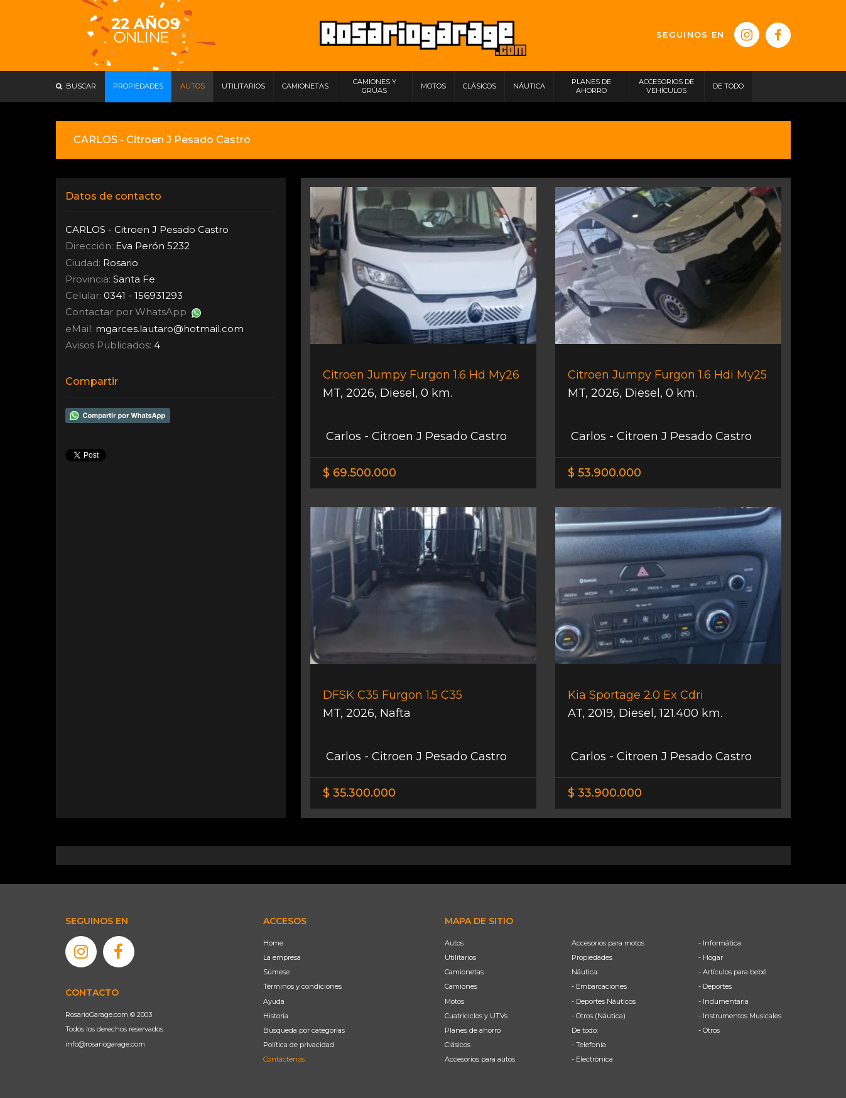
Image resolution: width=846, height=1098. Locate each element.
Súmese (276, 971)
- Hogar (710, 957)
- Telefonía (589, 1044)
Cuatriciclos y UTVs (476, 1015)
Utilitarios (460, 957)
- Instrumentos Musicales (739, 1015)
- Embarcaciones (599, 986)
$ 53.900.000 (604, 473)
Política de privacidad (298, 1044)
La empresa (282, 957)
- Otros (709, 1030)
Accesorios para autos (480, 1059)
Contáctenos (284, 1059)
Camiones (461, 986)
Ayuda (274, 1001)
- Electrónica (592, 1059)
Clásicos (457, 1044)
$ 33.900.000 (605, 793)
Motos (454, 1001)
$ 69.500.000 (359, 473)
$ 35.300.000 (359, 793)
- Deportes (715, 986)
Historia (275, 1015)
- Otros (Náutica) (599, 1015)
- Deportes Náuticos (604, 1001)
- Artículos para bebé (732, 971)
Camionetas (464, 971)
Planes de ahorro (473, 1030)
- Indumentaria (723, 1001)
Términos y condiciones (302, 986)
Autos (454, 943)
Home (273, 943)
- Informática (719, 943)
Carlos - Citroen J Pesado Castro (415, 436)
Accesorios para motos (608, 943)
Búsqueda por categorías (304, 1030)
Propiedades (592, 957)
